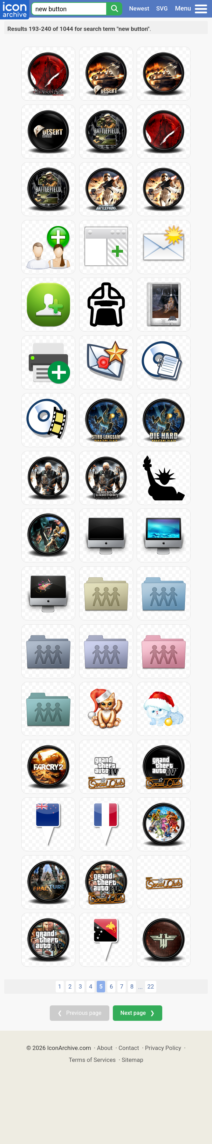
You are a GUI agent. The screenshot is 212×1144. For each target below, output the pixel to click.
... (140, 986)
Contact (128, 1047)
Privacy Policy (163, 1047)
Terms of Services (92, 1059)
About (105, 1047)
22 (151, 986)
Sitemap (132, 1059)
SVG (162, 8)
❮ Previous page (79, 1013)
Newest (139, 8)
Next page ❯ (138, 1013)
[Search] (114, 8)
